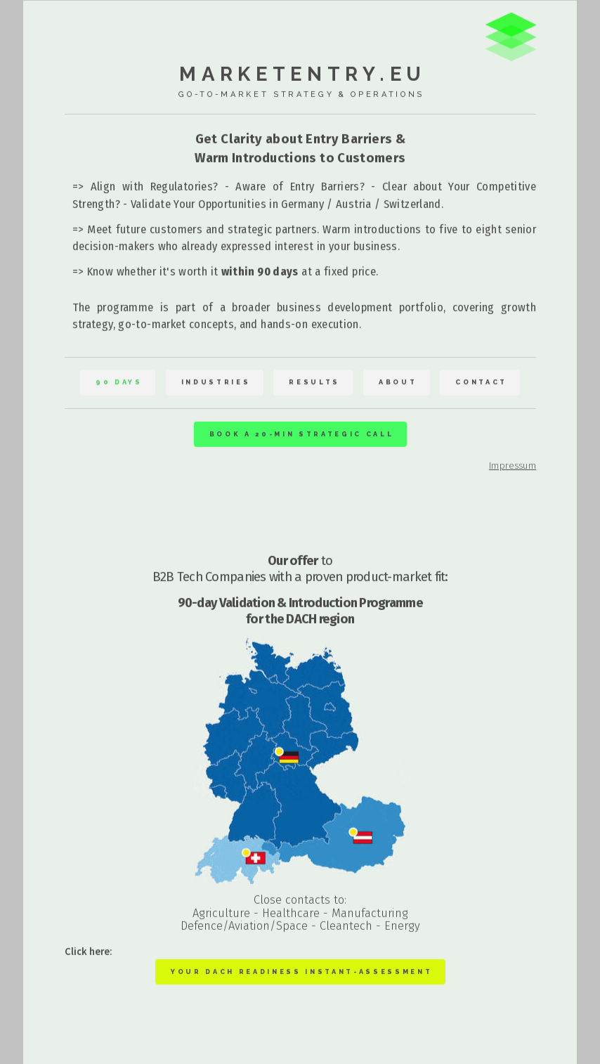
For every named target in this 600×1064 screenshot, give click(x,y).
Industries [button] (216, 383)
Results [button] (314, 383)
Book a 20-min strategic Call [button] (301, 434)
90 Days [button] (119, 383)
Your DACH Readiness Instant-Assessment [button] (301, 971)
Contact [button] (481, 383)
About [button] (398, 383)
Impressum (512, 465)
